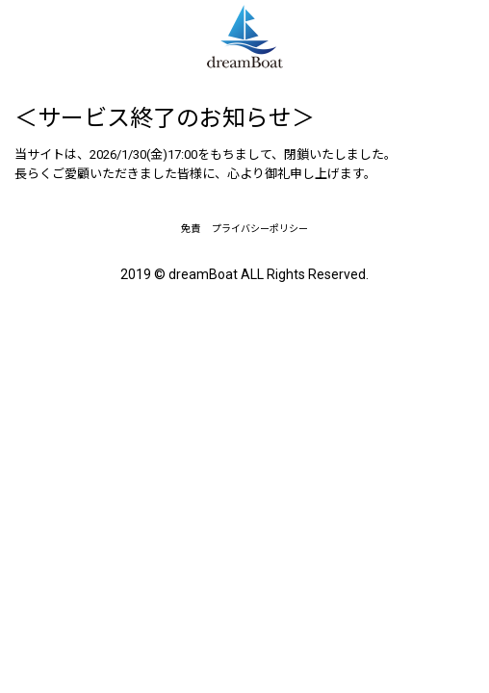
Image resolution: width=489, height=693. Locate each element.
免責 (190, 228)
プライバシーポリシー (260, 228)
